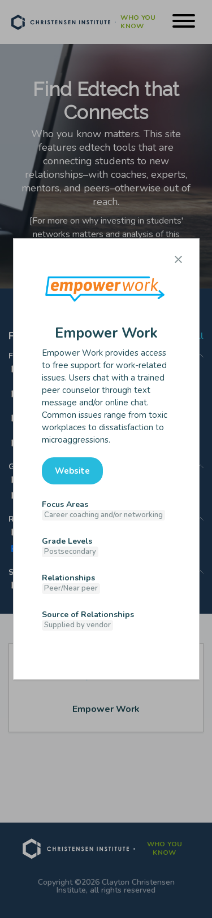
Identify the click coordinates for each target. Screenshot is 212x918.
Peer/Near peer (71, 588)
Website (72, 471)
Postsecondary (70, 552)
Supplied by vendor (77, 625)
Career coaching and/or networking (103, 515)
